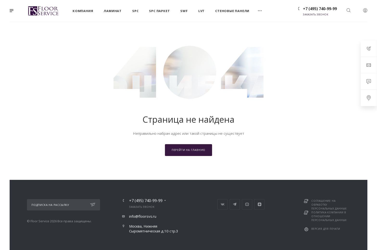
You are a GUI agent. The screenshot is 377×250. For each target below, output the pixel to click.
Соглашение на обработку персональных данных (329, 204)
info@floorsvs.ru (142, 216)
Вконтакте (222, 204)
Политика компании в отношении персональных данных (329, 216)
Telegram (235, 204)
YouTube (247, 204)
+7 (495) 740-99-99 (320, 8)
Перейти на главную (188, 150)
